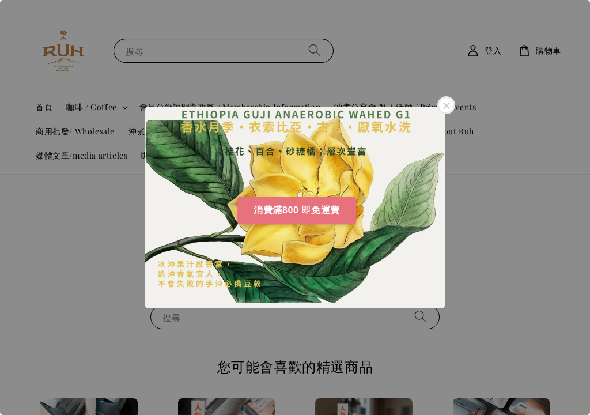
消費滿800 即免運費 (297, 210)
